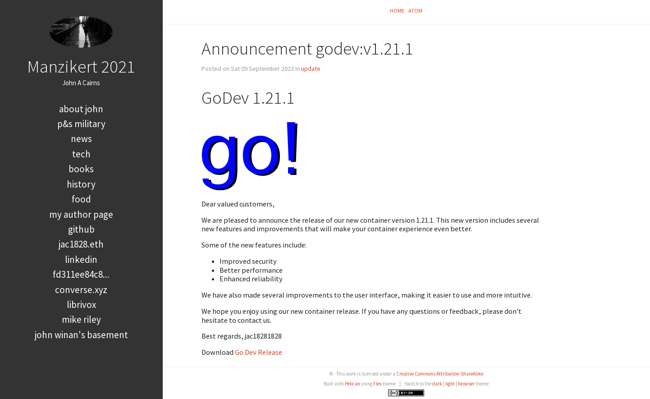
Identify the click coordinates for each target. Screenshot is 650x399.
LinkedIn (81, 259)
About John (81, 109)
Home (397, 10)
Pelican (352, 384)
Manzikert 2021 (81, 66)
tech (81, 154)
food (81, 199)
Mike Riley (81, 319)
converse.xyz (81, 290)
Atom (415, 10)
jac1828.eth (81, 244)
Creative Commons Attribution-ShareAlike (439, 374)
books (81, 169)
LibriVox (81, 304)
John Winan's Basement (81, 335)
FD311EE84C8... (81, 274)
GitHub (81, 229)
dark (437, 384)
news (81, 139)
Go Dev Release (258, 352)
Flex (377, 384)
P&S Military (81, 124)
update (310, 68)
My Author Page (81, 214)
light (450, 384)
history (81, 184)
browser (466, 384)
